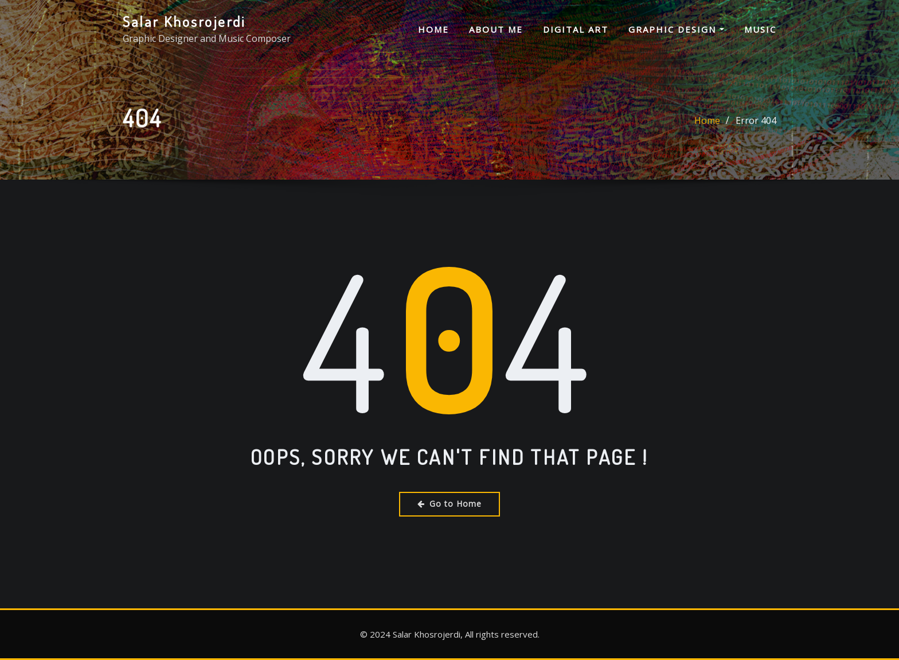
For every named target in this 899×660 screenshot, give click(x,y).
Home (433, 29)
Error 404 (756, 121)
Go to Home (449, 503)
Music (760, 29)
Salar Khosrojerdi (184, 21)
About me (496, 29)
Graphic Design (676, 29)
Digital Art (575, 29)
